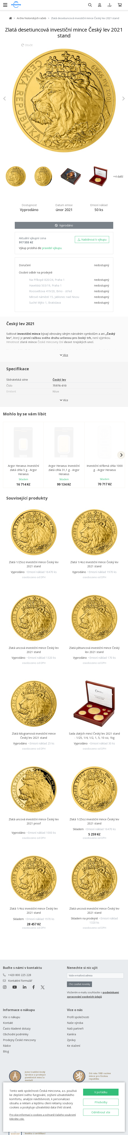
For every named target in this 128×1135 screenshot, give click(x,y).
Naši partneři (75, 1028)
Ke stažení (73, 1046)
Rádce (7, 1046)
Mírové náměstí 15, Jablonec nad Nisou (54, 297)
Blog (6, 1051)
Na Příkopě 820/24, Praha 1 (47, 280)
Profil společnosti (78, 1017)
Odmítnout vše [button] (100, 1112)
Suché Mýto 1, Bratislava (45, 302)
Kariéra (71, 1034)
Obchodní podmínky (15, 1034)
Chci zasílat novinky (79, 984)
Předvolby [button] (101, 1102)
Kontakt (8, 1023)
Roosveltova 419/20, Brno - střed (50, 291)
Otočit (27, 47)
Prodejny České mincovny (19, 1040)
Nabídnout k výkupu (92, 239)
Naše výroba (75, 1023)
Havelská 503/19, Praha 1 (45, 285)
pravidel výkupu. (52, 248)
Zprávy (71, 1040)
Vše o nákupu (11, 1017)
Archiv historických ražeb (31, 18)
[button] (12, 98)
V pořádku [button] (100, 1092)
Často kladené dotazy (17, 1028)
